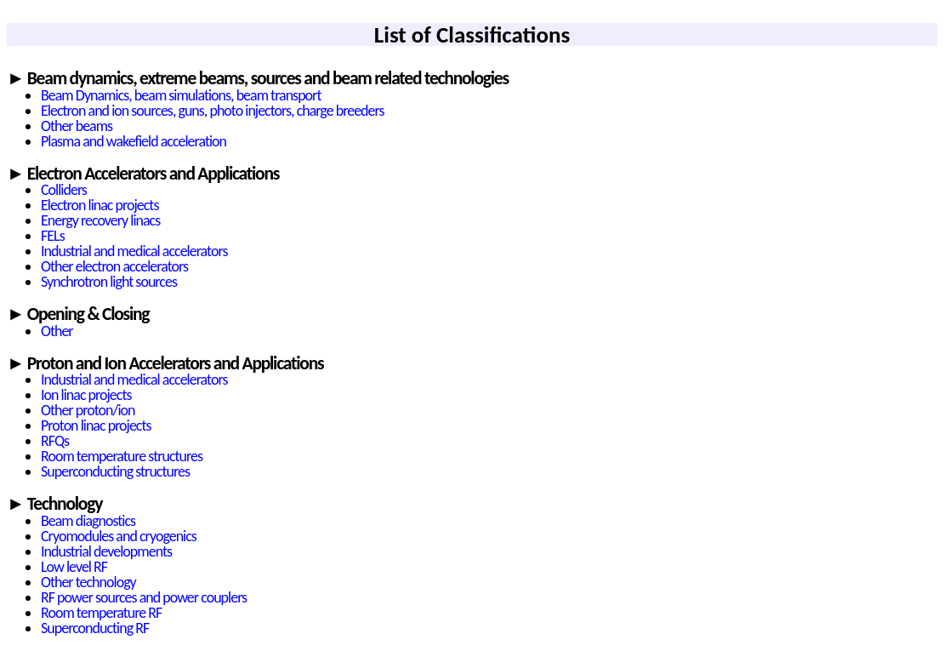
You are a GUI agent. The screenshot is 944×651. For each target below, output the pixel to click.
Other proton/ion (87, 410)
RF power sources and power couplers (144, 597)
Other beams (76, 126)
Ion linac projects (86, 394)
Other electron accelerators (114, 266)
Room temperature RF (101, 612)
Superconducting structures (115, 471)
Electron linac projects (99, 205)
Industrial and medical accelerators (134, 251)
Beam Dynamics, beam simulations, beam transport (181, 95)
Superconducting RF (95, 628)
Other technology (88, 582)
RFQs (55, 440)
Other (57, 331)
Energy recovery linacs (100, 220)
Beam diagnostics (88, 520)
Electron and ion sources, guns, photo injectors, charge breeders (212, 110)
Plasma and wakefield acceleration (133, 141)
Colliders (64, 189)
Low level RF (74, 566)
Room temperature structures (121, 456)
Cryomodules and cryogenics (118, 536)
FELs (53, 235)
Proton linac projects (96, 425)
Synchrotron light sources (109, 281)
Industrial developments (106, 551)
